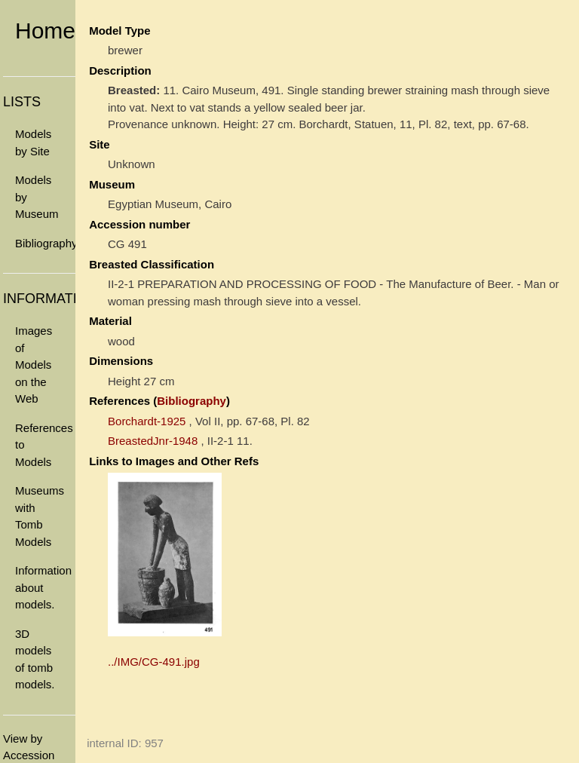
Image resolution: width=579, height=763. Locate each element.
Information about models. (43, 587)
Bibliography (45, 243)
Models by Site (33, 142)
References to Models (44, 444)
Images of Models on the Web (33, 364)
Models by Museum (37, 196)
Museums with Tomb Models (39, 516)
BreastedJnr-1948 (153, 440)
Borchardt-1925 (146, 421)
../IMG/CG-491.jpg (154, 661)
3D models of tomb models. (35, 659)
